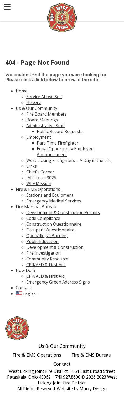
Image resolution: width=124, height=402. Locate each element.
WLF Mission (38, 183)
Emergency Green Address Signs (58, 282)
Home (22, 91)
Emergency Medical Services (53, 201)
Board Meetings (42, 120)
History (33, 102)
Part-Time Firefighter (58, 143)
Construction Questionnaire (53, 224)
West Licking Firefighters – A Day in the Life (69, 160)
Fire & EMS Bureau (91, 355)
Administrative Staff (45, 125)
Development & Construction (55, 247)
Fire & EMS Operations (38, 189)
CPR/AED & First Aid (46, 264)
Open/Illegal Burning (47, 236)
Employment (38, 137)
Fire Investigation (43, 253)
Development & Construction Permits (63, 212)
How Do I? (26, 270)
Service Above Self (44, 97)
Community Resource (47, 259)
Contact (23, 288)
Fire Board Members (46, 114)
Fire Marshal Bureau (36, 207)
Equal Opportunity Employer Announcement (65, 151)
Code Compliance (43, 218)
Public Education (42, 241)
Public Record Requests (59, 131)
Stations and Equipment (49, 195)
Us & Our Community (36, 108)
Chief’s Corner (40, 172)
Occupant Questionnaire (50, 230)
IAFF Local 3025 (41, 178)
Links (31, 166)
